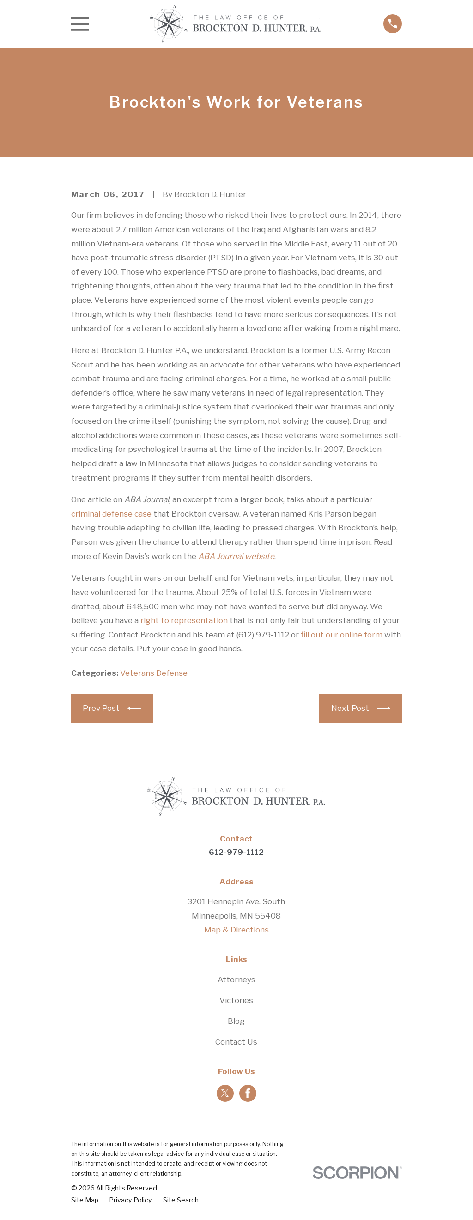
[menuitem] (84, 1200)
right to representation (184, 620)
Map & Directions (236, 929)
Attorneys (236, 979)
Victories (236, 1000)
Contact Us (236, 1041)
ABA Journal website (236, 556)
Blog (236, 1021)
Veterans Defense (154, 673)
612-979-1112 (236, 852)
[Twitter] (225, 1093)
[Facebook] (247, 1093)
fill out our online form (341, 634)
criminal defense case (111, 513)
